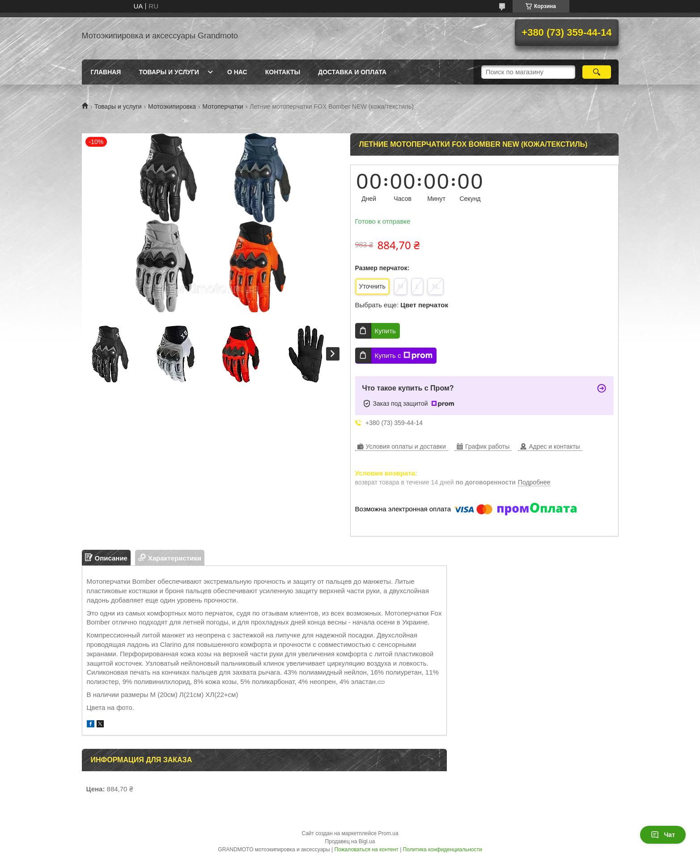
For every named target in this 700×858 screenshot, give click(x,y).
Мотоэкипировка (172, 106)
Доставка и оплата (352, 72)
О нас (237, 72)
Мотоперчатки (223, 106)
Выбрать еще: (401, 305)
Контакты (282, 72)
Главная (106, 72)
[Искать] (596, 72)
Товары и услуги (169, 72)
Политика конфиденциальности (442, 849)
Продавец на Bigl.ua (350, 841)
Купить (385, 331)
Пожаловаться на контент (366, 849)
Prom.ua (388, 833)
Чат (663, 835)
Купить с (404, 356)
